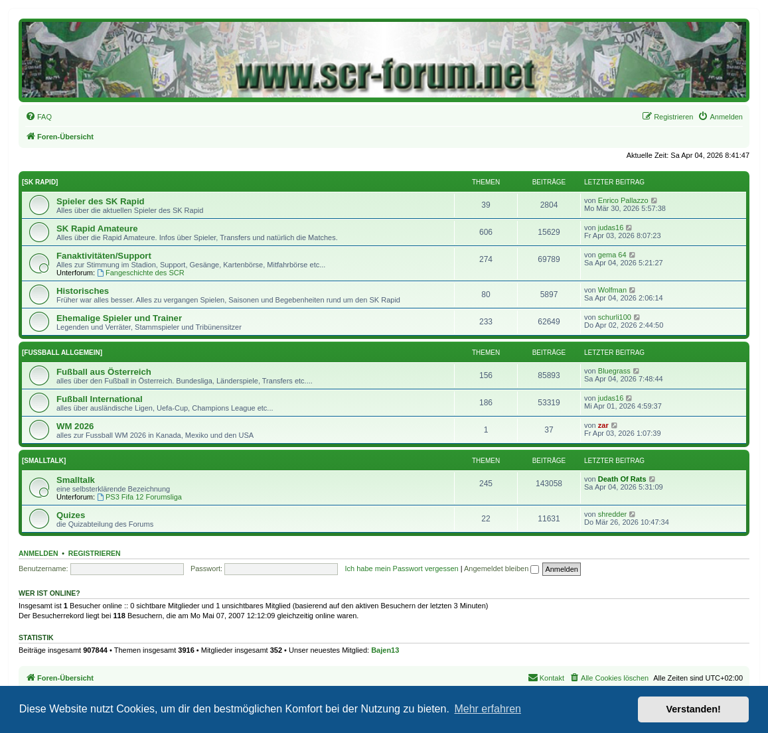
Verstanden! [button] (693, 709)
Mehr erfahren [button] (487, 708)
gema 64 (612, 255)
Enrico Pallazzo (623, 200)
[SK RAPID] (40, 182)
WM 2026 (75, 426)
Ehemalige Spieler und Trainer (119, 318)
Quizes (70, 515)
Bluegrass (614, 371)
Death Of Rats (622, 479)
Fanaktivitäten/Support (103, 256)
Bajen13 (385, 650)
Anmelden (38, 553)
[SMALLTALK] (44, 460)
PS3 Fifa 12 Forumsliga (139, 497)
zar (603, 425)
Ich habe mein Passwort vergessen (401, 568)
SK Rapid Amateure (97, 228)
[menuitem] (38, 117)
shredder (612, 514)
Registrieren (94, 553)
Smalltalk (75, 480)
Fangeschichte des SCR (140, 273)
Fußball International (99, 399)
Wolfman (612, 290)
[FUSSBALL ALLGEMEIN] (62, 352)
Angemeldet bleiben (501, 568)
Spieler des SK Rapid (100, 201)
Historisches (82, 291)
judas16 (611, 228)
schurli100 (614, 317)
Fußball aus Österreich (103, 372)
